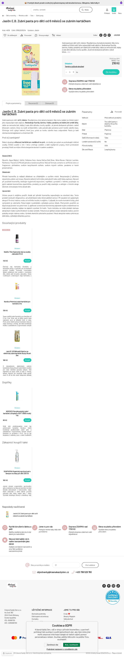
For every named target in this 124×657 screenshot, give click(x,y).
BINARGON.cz (106, 653)
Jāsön (37, 30)
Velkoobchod (68, 619)
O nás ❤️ (67, 614)
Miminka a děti (23, 15)
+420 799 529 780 (83, 572)
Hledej (86, 10)
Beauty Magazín (69, 616)
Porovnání (27, 35)
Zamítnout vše (52, 645)
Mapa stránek (117, 653)
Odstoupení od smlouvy (40, 616)
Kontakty (35, 619)
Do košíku (111, 72)
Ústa (31, 15)
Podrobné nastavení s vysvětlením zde (62, 649)
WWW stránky (91, 653)
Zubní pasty (39, 15)
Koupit (27, 261)
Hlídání (58, 35)
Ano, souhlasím (71, 645)
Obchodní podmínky (39, 614)
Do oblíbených (12, 35)
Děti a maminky (11, 15)
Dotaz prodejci (44, 35)
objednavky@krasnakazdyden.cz (53, 572)
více (68, 52)
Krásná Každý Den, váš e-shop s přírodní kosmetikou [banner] (12, 9)
